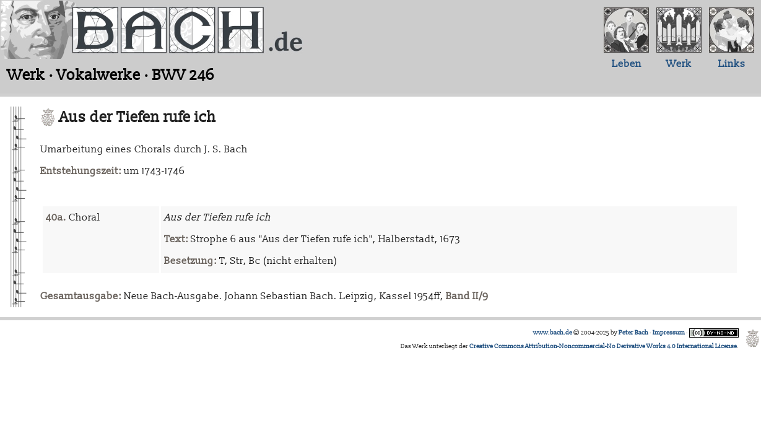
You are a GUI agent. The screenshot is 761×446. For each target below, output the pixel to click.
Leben (626, 64)
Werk (679, 64)
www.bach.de (552, 332)
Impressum (669, 332)
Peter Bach (633, 332)
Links (732, 64)
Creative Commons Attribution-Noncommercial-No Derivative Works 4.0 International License (603, 346)
